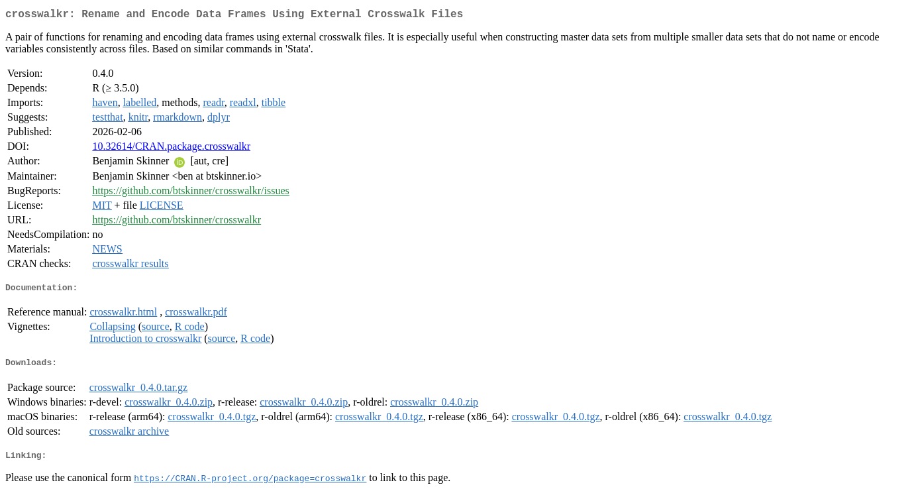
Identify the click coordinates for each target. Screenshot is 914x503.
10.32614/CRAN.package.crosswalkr (171, 148)
